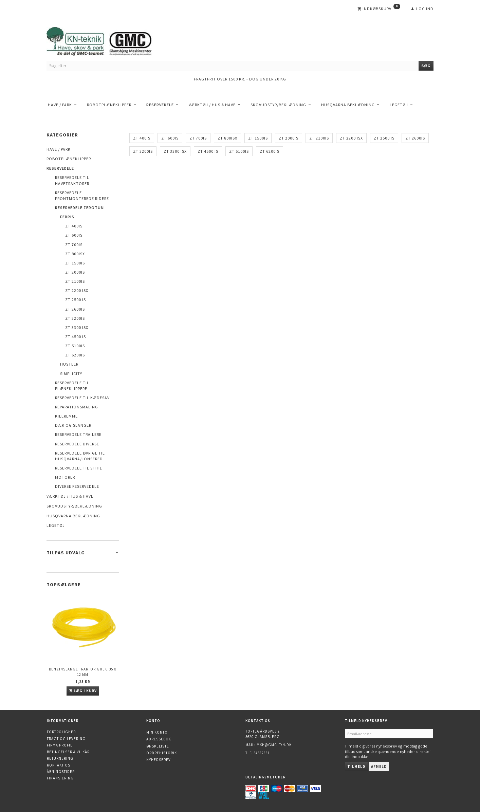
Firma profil (59, 745)
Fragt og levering (66, 738)
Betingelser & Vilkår (68, 752)
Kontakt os (58, 765)
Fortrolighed (61, 732)
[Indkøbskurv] (378, 8)
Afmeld (379, 766)
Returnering (60, 758)
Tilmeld (356, 766)
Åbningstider (61, 771)
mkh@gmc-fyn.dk (274, 744)
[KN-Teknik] (108, 40)
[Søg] (426, 66)
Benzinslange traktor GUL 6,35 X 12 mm (82, 672)
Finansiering (60, 778)
